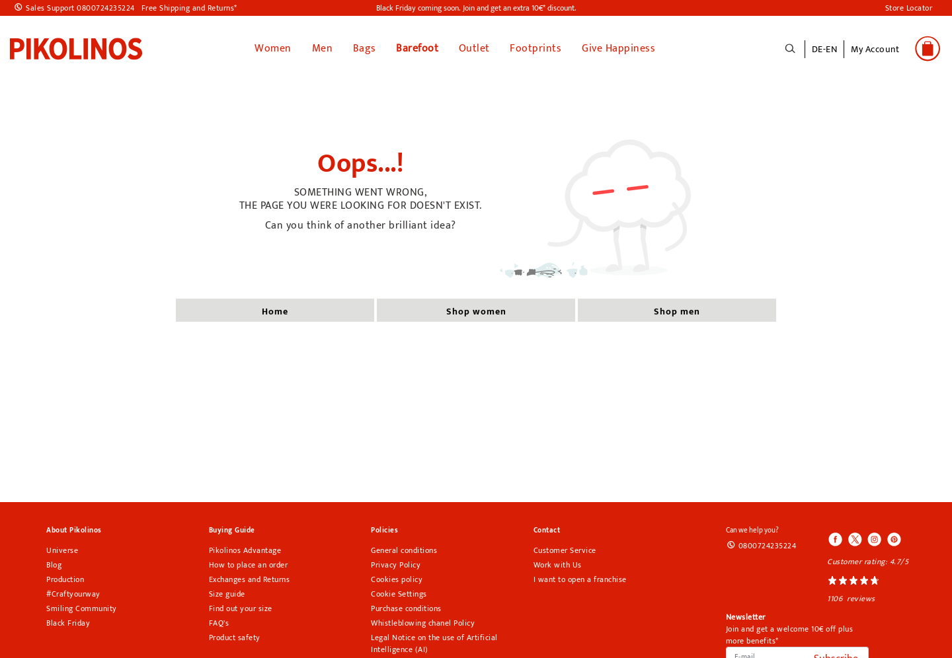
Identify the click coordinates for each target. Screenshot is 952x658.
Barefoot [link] (417, 48)
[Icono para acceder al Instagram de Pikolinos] (874, 540)
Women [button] (273, 48)
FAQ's (219, 623)
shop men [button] (677, 311)
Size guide (227, 594)
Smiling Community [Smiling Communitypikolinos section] (81, 608)
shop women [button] (476, 311)
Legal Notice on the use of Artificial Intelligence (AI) (434, 643)
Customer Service (565, 550)
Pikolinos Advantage (245, 550)
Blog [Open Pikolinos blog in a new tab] (53, 565)
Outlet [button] (474, 48)
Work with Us (558, 565)
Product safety (234, 637)
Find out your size (240, 608)
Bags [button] (364, 48)
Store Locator (909, 8)
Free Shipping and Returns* (189, 8)
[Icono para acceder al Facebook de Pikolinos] (835, 540)
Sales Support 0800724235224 (80, 8)
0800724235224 (767, 546)
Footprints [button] (535, 48)
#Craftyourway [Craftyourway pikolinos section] (73, 594)
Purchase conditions (406, 608)
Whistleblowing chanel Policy (423, 623)
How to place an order (248, 565)
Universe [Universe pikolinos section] (62, 550)
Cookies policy (396, 579)
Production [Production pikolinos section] (65, 579)
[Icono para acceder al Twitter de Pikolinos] (854, 540)
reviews (861, 598)
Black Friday (68, 623)
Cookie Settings (399, 594)
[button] (875, 56)
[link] (76, 48)
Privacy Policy (395, 565)
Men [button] (322, 48)
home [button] (275, 311)
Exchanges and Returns (249, 579)
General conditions (404, 550)
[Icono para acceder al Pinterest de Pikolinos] (893, 540)
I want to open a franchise (580, 579)
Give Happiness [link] (618, 48)
